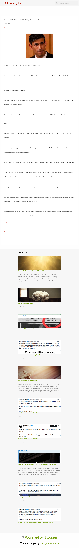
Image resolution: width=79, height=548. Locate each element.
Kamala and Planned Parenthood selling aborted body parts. (35, 522)
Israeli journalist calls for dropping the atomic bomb (33, 413)
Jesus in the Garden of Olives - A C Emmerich (31, 271)
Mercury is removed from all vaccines (29, 497)
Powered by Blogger (39, 537)
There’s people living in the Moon (28, 438)
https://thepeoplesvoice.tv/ (10, 222)
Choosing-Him (14, 3)
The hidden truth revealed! (26, 303)
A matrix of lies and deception (27, 329)
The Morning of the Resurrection (27, 380)
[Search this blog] (68, 3)
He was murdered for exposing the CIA (29, 355)
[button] (5, 28)
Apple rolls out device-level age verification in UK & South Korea (37, 464)
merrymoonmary (49, 543)
